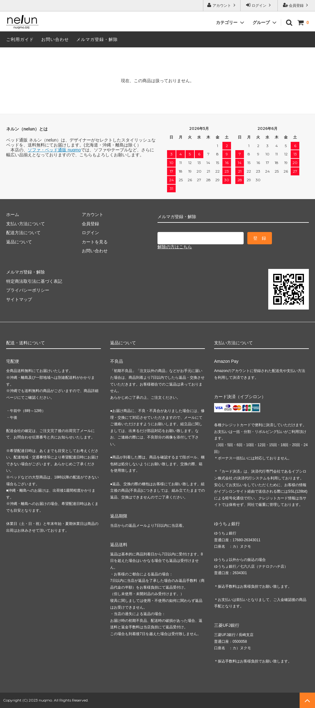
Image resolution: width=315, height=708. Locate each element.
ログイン (259, 5)
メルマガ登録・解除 (97, 39)
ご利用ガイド (20, 39)
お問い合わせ (55, 39)
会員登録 (296, 5)
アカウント (222, 5)
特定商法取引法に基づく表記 (34, 281)
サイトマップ (19, 299)
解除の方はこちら (175, 246)
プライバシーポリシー (27, 290)
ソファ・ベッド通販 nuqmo (54, 149)
